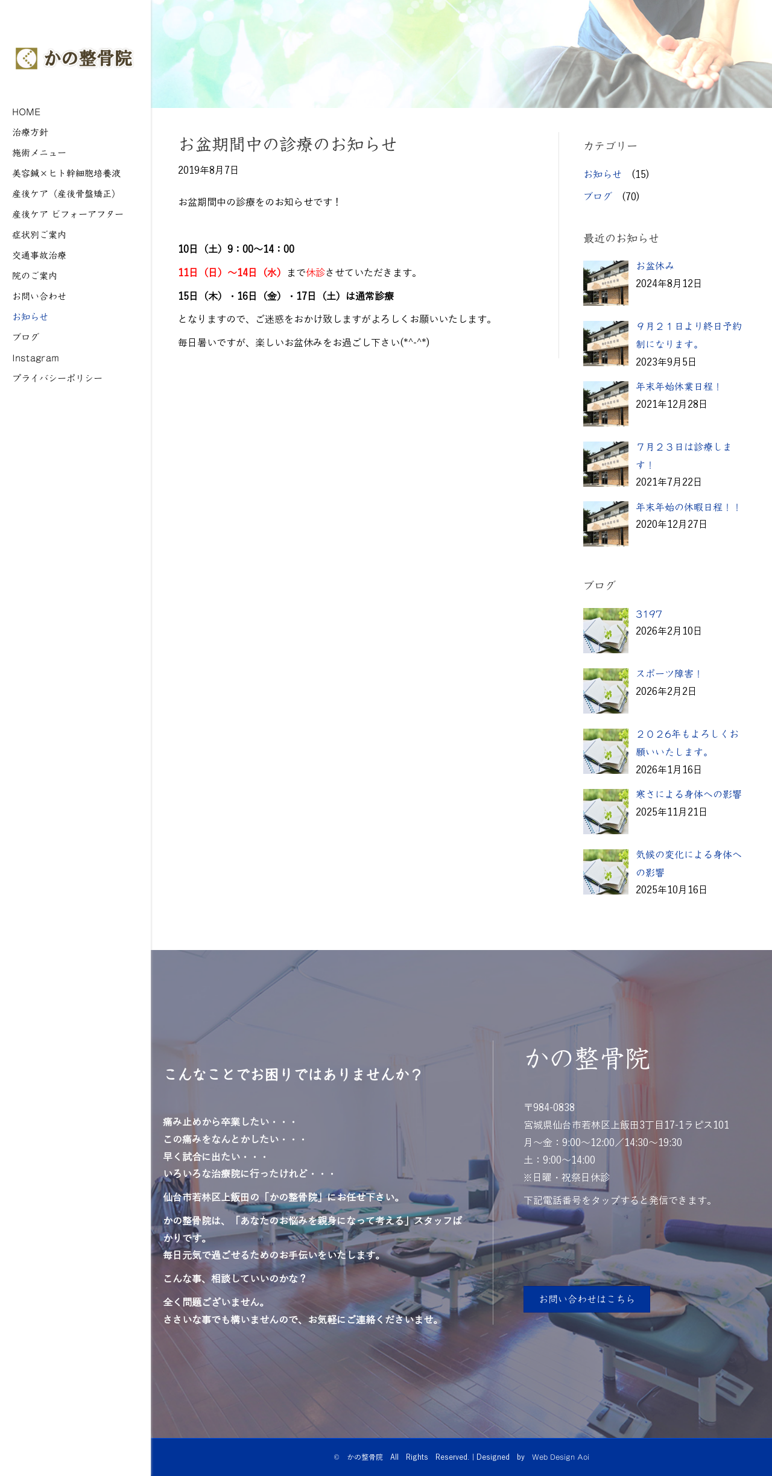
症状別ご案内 (39, 234)
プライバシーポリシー (57, 378)
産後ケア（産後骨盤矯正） (66, 193)
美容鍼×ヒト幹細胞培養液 (66, 173)
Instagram (35, 357)
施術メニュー (39, 152)
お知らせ (30, 316)
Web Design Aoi (560, 1456)
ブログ (25, 337)
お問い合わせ (39, 296)
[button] (587, 1299)
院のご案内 (34, 275)
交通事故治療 (39, 255)
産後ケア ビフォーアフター (68, 214)
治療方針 (30, 132)
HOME (26, 111)
